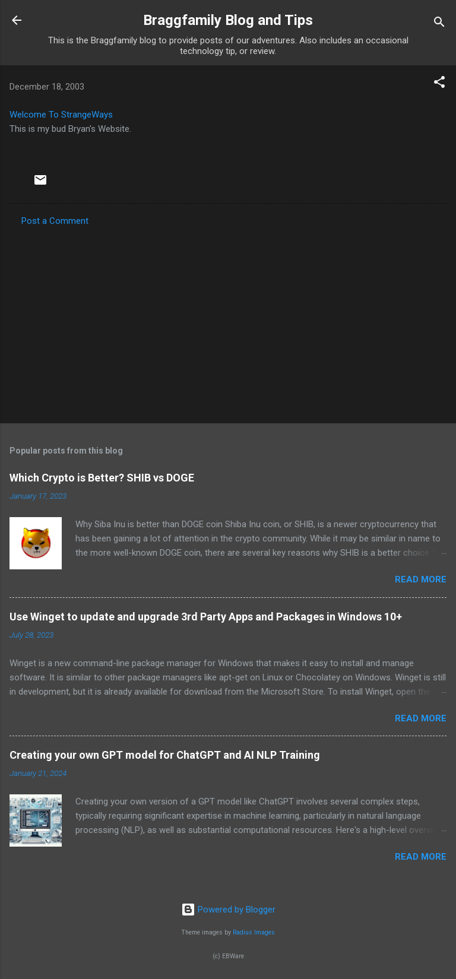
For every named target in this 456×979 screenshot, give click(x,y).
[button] (439, 84)
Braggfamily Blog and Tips (228, 20)
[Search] (439, 24)
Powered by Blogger (228, 909)
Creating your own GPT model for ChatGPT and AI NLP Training (165, 755)
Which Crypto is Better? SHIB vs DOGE (102, 477)
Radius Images (254, 932)
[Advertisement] (228, 321)
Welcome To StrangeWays (61, 114)
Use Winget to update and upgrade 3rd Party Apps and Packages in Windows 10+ (206, 616)
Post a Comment (54, 221)
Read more (420, 579)
